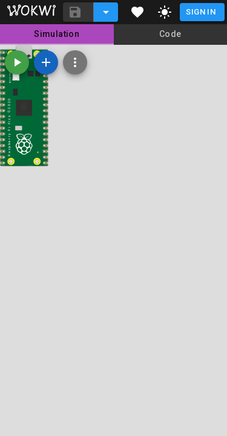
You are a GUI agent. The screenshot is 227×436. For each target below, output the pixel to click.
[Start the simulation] (17, 62)
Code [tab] (170, 34)
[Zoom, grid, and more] (75, 62)
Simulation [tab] (56, 34)
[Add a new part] (46, 62)
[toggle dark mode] (164, 12)
